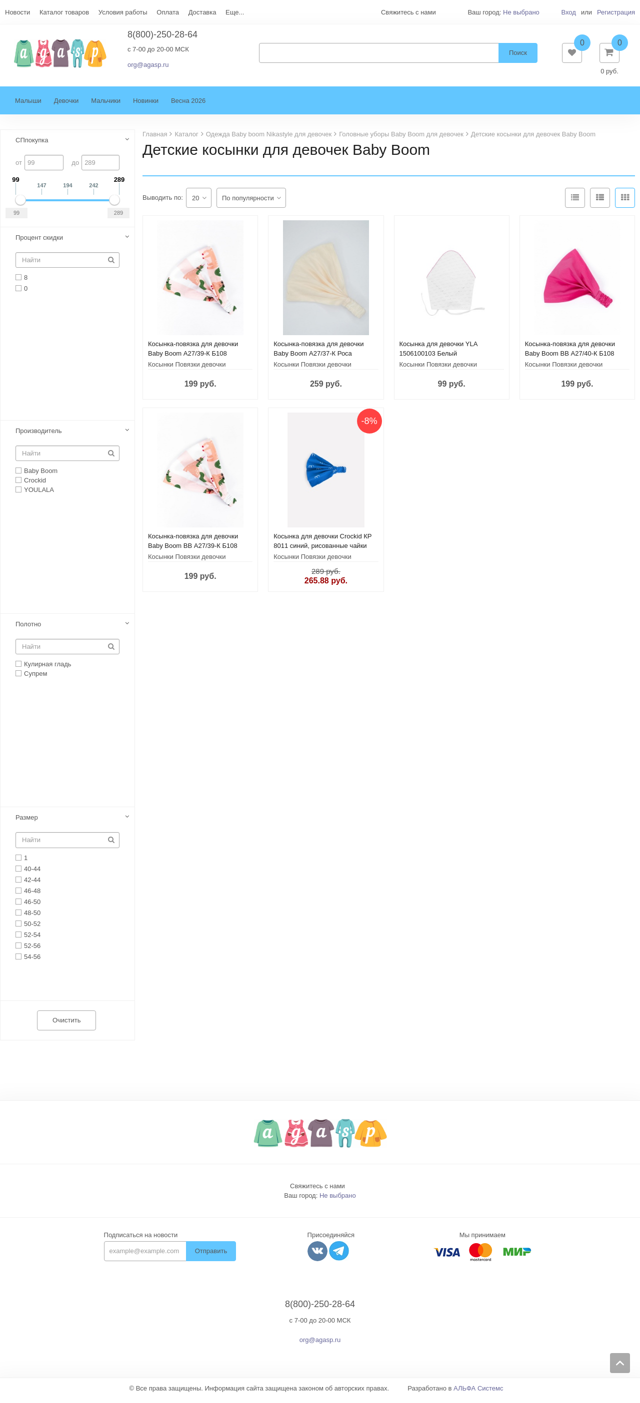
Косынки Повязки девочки (187, 369)
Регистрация (616, 12)
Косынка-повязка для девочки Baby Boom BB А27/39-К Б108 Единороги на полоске (193, 550)
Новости (17, 12)
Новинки (145, 105)
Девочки (66, 105)
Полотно (28, 629)
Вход (568, 12)
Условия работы (123, 12)
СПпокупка (32, 145)
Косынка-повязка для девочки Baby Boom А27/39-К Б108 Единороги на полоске (193, 358)
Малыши (28, 105)
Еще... (235, 12)
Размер (27, 822)
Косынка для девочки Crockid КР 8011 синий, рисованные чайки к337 (323, 550)
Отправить (211, 1256)
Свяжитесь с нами (317, 1191)
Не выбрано (521, 12)
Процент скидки (39, 242)
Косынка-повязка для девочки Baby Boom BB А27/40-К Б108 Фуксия (570, 358)
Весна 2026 (188, 105)
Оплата (167, 12)
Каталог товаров (64, 12)
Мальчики (105, 105)
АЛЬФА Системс (479, 1393)
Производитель (39, 436)
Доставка (202, 12)
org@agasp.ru (148, 67)
